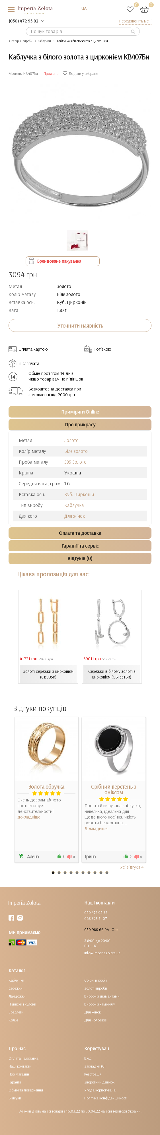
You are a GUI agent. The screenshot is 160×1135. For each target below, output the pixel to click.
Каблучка (74, 505)
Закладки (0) (95, 1066)
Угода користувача (100, 1090)
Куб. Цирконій (79, 494)
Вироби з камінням (99, 1004)
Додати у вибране (81, 73)
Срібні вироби (95, 980)
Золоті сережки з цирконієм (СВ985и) (48, 674)
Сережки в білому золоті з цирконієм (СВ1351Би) (112, 674)
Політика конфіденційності (105, 1098)
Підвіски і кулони (22, 1004)
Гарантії (15, 1082)
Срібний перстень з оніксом (113, 789)
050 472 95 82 (95, 912)
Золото (71, 440)
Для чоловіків (95, 1020)
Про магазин (19, 1074)
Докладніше (28, 817)
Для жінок (74, 516)
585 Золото (75, 462)
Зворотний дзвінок (99, 1082)
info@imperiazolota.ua (102, 952)
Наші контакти (20, 1066)
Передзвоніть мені (135, 21)
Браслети (16, 1012)
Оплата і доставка (23, 1058)
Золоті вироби (95, 988)
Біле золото (76, 451)
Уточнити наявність (80, 325)
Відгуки (15, 1098)
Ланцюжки (17, 996)
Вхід (88, 1058)
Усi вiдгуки (132, 867)
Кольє (13, 1020)
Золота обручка (46, 786)
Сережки (15, 988)
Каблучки (16, 980)
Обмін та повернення (26, 1090)
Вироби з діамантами (102, 996)
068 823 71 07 (95, 918)
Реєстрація (92, 1074)
